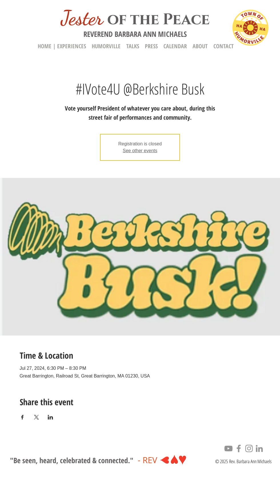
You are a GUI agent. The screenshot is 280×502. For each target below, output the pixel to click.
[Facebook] (239, 448)
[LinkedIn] (259, 448)
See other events (140, 150)
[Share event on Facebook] (22, 417)
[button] (200, 46)
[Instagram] (249, 448)
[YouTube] (228, 448)
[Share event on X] (36, 417)
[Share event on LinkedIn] (50, 417)
